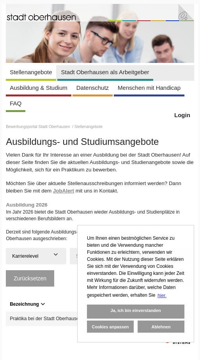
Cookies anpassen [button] (110, 326)
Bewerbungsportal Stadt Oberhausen (38, 127)
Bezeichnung (27, 304)
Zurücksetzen (30, 278)
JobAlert (63, 191)
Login (182, 115)
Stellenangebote (31, 72)
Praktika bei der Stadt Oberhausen (45, 318)
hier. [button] (162, 295)
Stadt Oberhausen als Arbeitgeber (105, 72)
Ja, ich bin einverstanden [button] (135, 310)
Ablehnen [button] (160, 326)
